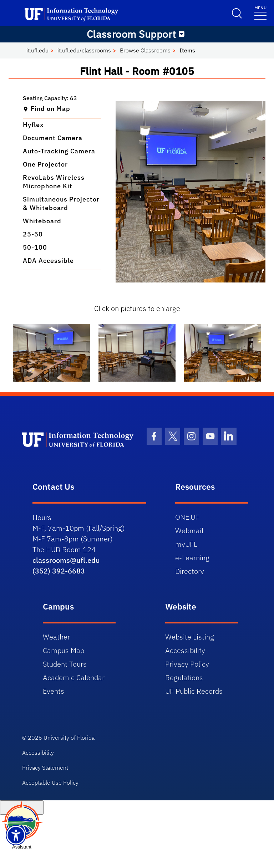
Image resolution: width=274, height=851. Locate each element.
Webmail (189, 530)
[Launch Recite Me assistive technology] (16, 835)
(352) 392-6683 (58, 571)
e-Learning (192, 557)
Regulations (184, 677)
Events (53, 691)
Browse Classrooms (145, 50)
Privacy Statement (45, 767)
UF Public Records (194, 691)
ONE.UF (187, 517)
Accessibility (185, 650)
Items (187, 50)
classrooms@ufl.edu (66, 560)
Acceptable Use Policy (50, 782)
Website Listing (189, 637)
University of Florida (69, 737)
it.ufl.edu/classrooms (84, 50)
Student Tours (65, 664)
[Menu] (260, 12)
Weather (56, 637)
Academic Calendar (74, 677)
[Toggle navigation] (181, 34)
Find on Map (46, 109)
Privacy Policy (187, 664)
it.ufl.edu (37, 50)
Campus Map (63, 650)
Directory (189, 571)
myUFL (186, 544)
